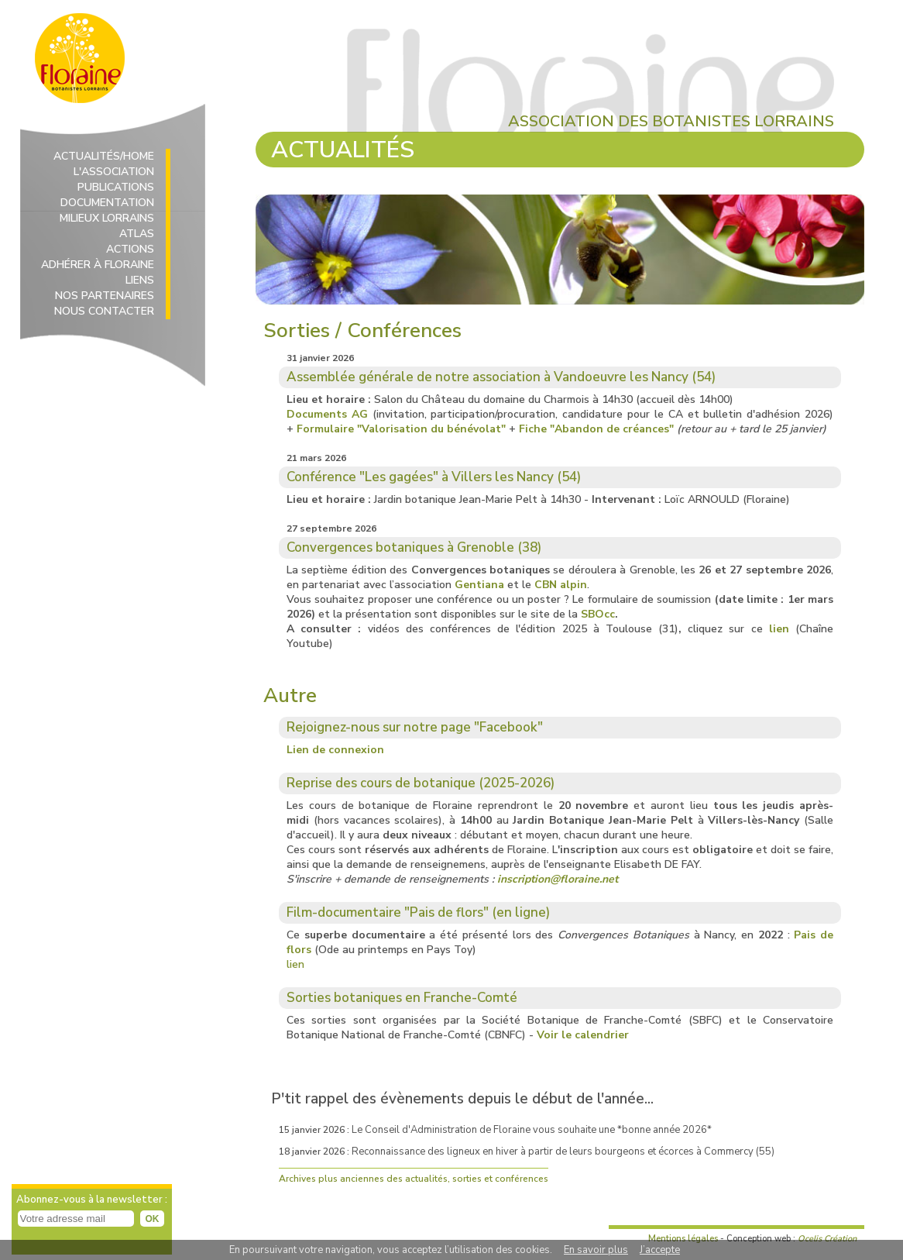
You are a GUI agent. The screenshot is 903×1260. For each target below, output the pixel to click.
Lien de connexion (335, 749)
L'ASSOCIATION (114, 171)
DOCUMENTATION (107, 202)
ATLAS (136, 233)
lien (295, 964)
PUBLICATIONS (115, 187)
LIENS (139, 280)
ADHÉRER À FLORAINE (97, 264)
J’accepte (660, 1250)
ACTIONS (130, 249)
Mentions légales (683, 1239)
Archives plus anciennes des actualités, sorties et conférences (413, 1178)
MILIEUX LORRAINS (107, 218)
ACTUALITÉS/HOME (103, 156)
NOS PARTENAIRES (104, 295)
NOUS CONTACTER (104, 311)
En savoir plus (596, 1250)
